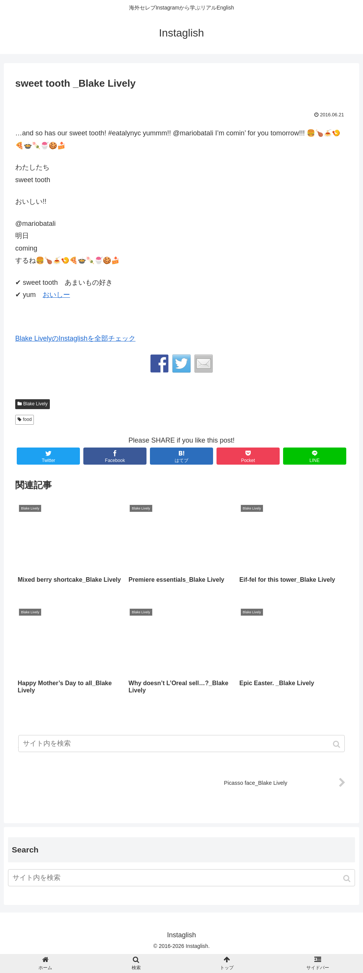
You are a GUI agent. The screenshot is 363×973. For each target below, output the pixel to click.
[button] (347, 878)
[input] (181, 877)
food (27, 419)
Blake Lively (35, 403)
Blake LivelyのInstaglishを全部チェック (75, 338)
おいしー (56, 294)
